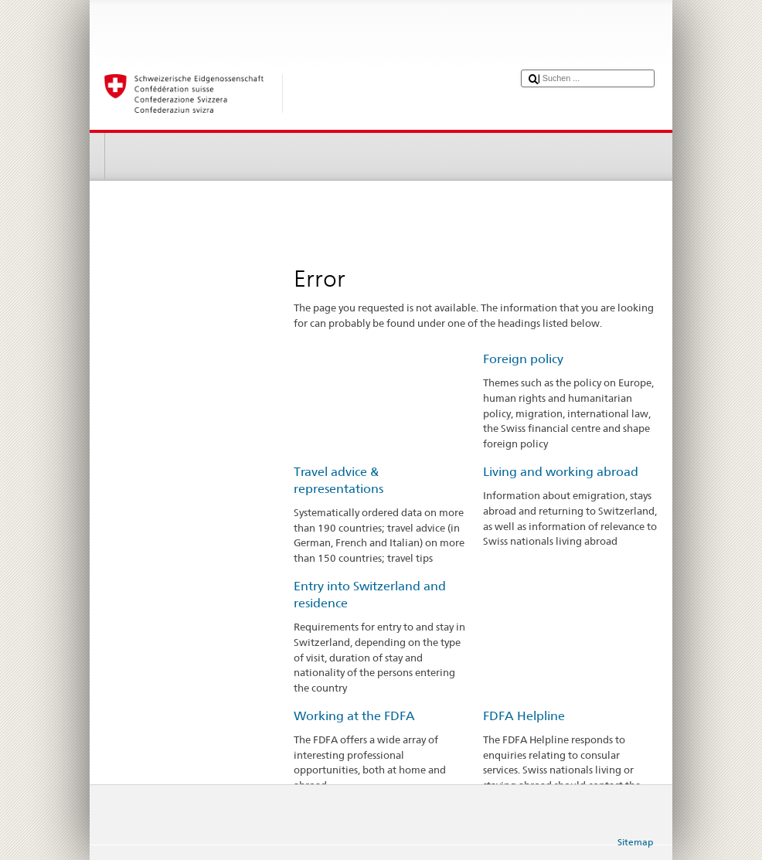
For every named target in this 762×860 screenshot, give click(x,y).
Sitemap (635, 842)
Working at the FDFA (354, 716)
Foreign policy (523, 359)
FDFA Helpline (524, 716)
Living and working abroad (560, 471)
